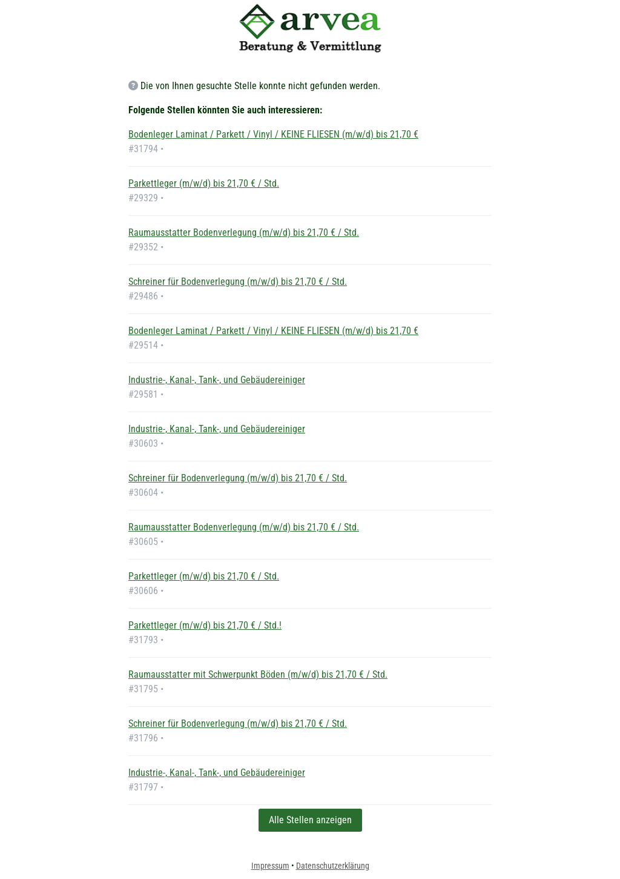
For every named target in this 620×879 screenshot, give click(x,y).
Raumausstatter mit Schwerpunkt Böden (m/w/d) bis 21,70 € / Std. (258, 674)
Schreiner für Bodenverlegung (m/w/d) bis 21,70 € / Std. (237, 281)
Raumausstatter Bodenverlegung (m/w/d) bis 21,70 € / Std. (243, 232)
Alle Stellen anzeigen (310, 820)
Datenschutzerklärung (332, 866)
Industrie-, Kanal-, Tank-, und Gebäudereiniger (216, 380)
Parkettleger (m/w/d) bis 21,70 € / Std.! (205, 625)
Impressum (270, 866)
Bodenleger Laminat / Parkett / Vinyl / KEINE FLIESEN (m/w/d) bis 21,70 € (273, 134)
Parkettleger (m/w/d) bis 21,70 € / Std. (203, 183)
